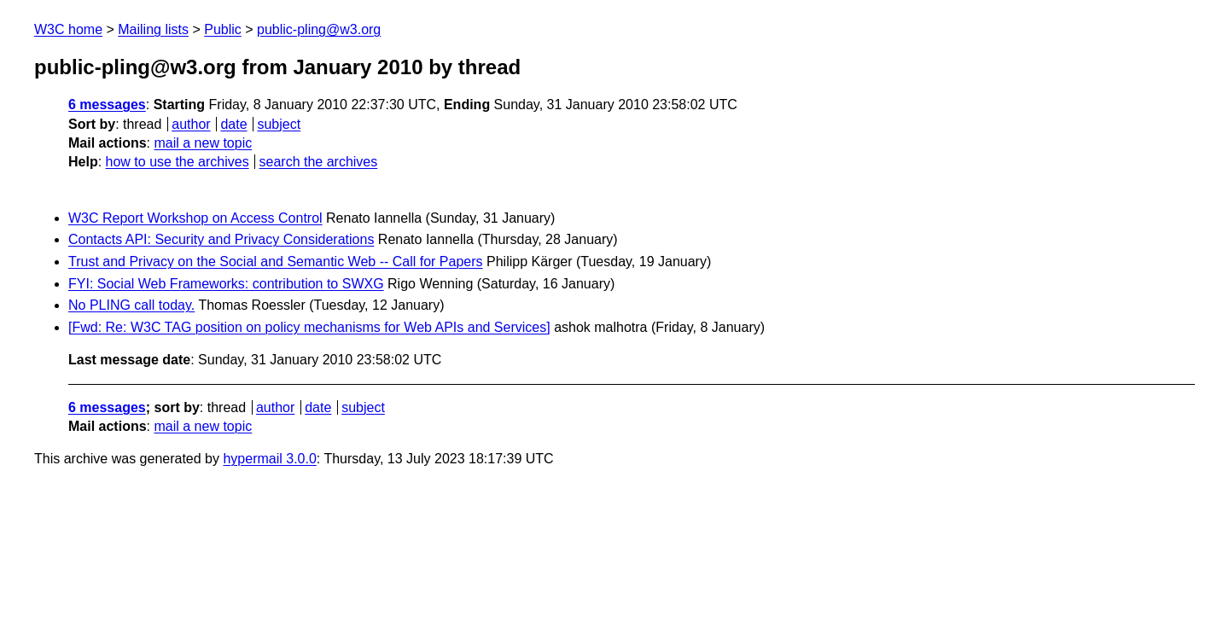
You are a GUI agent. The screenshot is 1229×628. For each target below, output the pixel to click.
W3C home (68, 29)
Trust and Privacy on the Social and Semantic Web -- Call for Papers (275, 261)
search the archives (318, 161)
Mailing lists (153, 29)
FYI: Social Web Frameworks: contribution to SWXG (226, 283)
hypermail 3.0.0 (269, 458)
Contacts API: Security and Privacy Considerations (221, 239)
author (191, 124)
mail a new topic (203, 143)
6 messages (107, 104)
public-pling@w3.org (319, 29)
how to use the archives (177, 161)
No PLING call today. (131, 305)
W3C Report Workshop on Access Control (195, 218)
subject (278, 124)
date (233, 124)
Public (223, 29)
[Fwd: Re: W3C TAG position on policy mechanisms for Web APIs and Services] (309, 327)
